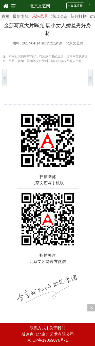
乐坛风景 (40, 16)
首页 (6, 16)
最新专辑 (21, 16)
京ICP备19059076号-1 (47, 340)
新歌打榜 (78, 16)
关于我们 (57, 328)
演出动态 (59, 16)
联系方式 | (39, 328)
